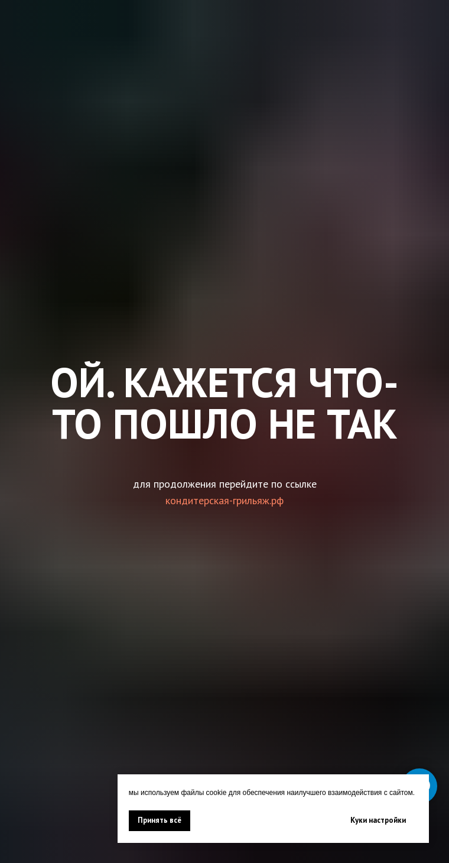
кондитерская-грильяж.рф (224, 500)
